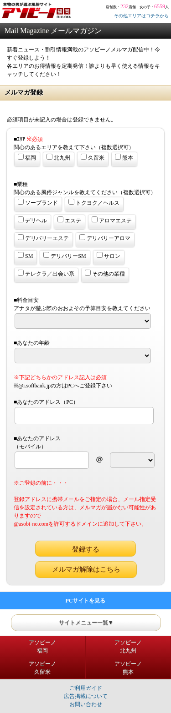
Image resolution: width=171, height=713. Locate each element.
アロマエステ (112, 220)
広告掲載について (86, 696)
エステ (69, 220)
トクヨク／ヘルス (93, 202)
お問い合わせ (85, 704)
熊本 (124, 157)
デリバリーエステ (43, 237)
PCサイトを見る (86, 601)
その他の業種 (105, 273)
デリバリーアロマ (104, 237)
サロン (108, 255)
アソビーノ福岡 (42, 646)
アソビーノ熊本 (128, 668)
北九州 (58, 157)
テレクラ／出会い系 (46, 273)
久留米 (92, 157)
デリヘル (32, 220)
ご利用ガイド (85, 688)
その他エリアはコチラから (141, 15)
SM (25, 255)
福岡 (27, 157)
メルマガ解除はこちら (86, 569)
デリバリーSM (64, 255)
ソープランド (38, 202)
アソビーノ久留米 (42, 668)
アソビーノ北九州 (128, 646)
